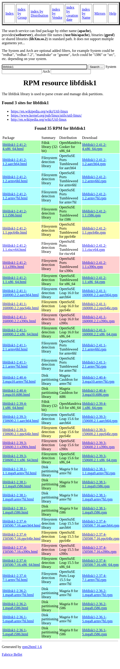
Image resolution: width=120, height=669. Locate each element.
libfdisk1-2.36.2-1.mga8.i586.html (15, 606)
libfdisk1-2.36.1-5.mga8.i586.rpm (94, 632)
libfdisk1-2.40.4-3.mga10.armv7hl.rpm (98, 379)
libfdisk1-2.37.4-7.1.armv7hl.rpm (94, 578)
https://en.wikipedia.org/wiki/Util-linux (39, 111)
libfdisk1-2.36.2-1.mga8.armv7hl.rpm (97, 593)
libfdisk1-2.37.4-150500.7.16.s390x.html (20, 550)
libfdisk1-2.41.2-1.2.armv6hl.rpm (94, 179)
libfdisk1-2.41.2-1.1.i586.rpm (94, 213)
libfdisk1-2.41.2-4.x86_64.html (14, 147)
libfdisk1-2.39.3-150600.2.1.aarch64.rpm (100, 419)
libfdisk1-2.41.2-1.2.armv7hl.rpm (94, 196)
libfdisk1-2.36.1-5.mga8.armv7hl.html (18, 619)
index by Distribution (39, 13)
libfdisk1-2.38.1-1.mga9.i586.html (15, 510)
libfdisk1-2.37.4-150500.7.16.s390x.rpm (99, 550)
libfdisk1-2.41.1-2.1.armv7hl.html (15, 364)
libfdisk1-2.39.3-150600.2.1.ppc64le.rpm (100, 432)
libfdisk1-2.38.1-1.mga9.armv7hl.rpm (97, 497)
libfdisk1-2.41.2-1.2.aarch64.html (14, 162)
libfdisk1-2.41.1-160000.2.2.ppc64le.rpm (100, 306)
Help (112, 13)
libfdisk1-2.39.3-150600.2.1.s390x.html (19, 445)
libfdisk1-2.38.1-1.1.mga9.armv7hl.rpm (98, 471)
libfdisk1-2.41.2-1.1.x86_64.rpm (94, 280)
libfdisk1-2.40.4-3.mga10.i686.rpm (95, 393)
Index (9, 13)
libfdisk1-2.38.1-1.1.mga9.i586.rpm (96, 484)
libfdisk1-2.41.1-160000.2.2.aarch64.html (20, 293)
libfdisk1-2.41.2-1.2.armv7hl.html (15, 196)
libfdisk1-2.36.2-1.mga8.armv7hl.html (18, 593)
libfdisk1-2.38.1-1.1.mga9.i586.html (16, 484)
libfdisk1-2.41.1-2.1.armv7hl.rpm (94, 364)
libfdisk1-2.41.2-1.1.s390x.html (14, 265)
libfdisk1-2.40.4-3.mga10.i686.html (16, 393)
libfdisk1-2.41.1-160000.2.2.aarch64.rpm (100, 293)
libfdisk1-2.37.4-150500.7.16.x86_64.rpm (100, 563)
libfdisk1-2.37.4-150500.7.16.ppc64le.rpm (100, 536)
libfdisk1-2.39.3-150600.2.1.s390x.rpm (98, 445)
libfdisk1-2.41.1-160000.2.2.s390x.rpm (98, 319)
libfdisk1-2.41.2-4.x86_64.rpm (94, 147)
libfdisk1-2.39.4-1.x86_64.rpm (94, 406)
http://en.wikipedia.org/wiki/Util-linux (39, 119)
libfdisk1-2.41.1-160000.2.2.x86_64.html (20, 332)
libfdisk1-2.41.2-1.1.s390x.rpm (94, 265)
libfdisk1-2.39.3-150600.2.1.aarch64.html (20, 419)
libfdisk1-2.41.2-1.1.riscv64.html (14, 247)
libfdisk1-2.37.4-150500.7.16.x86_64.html (21, 563)
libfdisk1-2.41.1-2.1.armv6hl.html (15, 347)
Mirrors (100, 13)
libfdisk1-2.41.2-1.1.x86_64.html (14, 280)
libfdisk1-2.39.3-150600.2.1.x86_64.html (20, 458)
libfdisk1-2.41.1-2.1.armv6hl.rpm (94, 347)
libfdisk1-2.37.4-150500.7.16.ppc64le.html (21, 536)
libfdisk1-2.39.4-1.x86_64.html (14, 406)
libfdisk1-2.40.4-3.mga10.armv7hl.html (19, 379)
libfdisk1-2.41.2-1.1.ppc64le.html (14, 230)
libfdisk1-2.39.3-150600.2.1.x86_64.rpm (99, 458)
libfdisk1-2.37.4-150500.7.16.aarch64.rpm (100, 523)
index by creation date (72, 13)
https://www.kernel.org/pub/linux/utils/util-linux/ (46, 115)
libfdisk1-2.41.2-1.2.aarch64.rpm (94, 162)
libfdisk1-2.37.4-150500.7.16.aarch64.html (21, 523)
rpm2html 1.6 (32, 647)
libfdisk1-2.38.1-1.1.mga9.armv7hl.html (19, 471)
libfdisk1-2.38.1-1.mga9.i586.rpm (94, 510)
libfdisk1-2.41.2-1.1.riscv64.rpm (94, 247)
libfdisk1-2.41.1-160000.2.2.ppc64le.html (20, 306)
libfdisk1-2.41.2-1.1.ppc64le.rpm (94, 230)
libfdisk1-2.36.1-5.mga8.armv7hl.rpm (97, 619)
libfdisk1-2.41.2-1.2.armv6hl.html (15, 179)
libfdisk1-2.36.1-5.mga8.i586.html (15, 632)
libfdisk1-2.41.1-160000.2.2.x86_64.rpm (99, 332)
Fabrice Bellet (12, 654)
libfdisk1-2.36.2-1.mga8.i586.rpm (94, 606)
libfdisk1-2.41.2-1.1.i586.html (14, 213)
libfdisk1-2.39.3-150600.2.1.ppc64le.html (20, 432)
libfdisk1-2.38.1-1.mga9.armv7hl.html (18, 497)
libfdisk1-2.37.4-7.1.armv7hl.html (15, 578)
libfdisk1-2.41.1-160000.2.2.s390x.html (19, 319)
